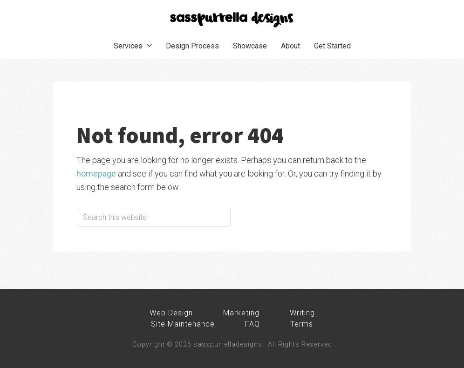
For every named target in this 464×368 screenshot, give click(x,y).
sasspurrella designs (232, 18)
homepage (96, 173)
